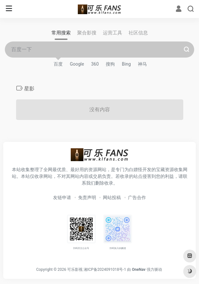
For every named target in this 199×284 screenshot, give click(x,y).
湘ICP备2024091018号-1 (105, 269)
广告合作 (137, 197)
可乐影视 (75, 269)
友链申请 (62, 197)
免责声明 (87, 197)
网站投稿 (112, 197)
